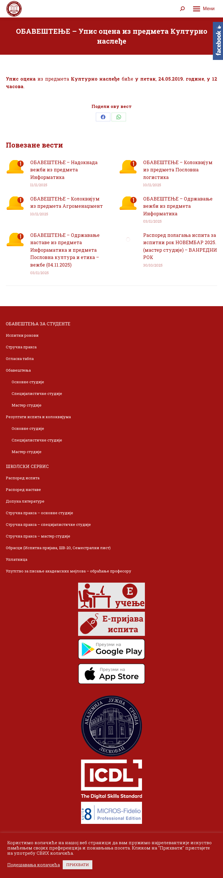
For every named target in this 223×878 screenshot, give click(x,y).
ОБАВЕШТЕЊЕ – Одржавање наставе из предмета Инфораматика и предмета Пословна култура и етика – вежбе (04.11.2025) (65, 250)
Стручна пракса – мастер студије (38, 536)
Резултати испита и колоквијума (38, 416)
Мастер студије (27, 405)
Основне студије (28, 381)
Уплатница (16, 559)
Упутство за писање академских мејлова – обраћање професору (68, 571)
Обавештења (18, 370)
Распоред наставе (23, 489)
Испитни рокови (22, 335)
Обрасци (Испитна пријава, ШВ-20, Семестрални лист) (58, 547)
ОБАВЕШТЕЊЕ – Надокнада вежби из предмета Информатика (64, 169)
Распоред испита (22, 477)
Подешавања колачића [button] (33, 865)
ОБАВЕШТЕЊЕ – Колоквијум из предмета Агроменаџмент (66, 202)
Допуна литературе (25, 501)
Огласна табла (20, 358)
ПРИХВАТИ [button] (77, 864)
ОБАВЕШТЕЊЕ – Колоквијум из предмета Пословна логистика (178, 169)
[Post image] (15, 166)
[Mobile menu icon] (203, 8)
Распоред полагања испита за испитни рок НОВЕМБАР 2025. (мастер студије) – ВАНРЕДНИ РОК (180, 246)
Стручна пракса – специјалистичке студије (48, 524)
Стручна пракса (21, 347)
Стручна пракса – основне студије (39, 512)
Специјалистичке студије (37, 393)
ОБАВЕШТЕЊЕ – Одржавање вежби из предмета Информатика (178, 206)
